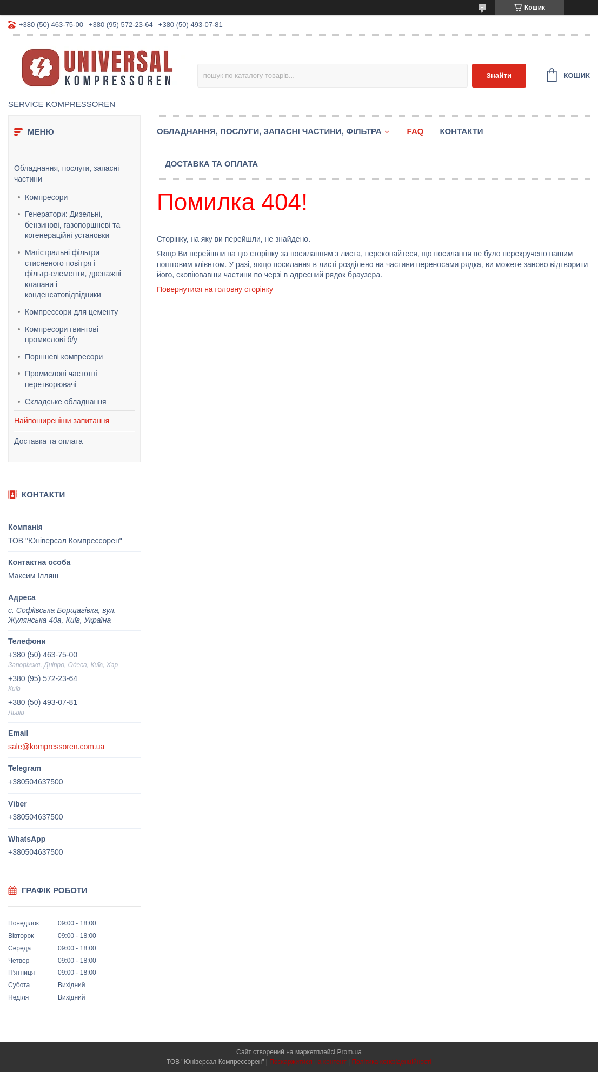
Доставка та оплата (48, 441)
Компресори (46, 197)
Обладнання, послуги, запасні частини (66, 173)
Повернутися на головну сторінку (215, 289)
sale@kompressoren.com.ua (56, 746)
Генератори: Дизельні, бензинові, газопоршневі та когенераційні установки (72, 224)
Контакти (461, 131)
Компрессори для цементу (71, 312)
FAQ (415, 131)
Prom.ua (349, 1052)
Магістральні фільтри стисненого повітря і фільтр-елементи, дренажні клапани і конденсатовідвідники (73, 273)
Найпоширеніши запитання (61, 420)
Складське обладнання (66, 401)
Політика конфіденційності (391, 1062)
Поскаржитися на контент (307, 1062)
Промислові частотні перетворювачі (61, 379)
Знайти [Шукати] (498, 75)
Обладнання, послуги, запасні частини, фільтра (269, 131)
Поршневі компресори (64, 356)
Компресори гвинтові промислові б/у (61, 334)
